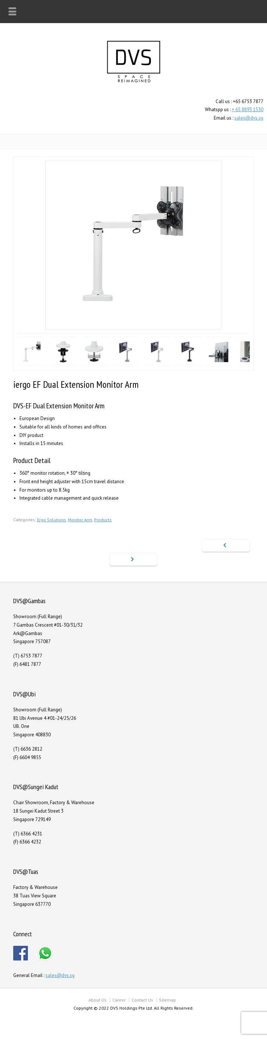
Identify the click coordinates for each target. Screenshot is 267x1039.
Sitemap (167, 1000)
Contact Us (142, 1000)
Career (119, 1000)
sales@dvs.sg (248, 118)
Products (103, 519)
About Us (98, 1000)
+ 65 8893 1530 (247, 109)
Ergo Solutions (51, 519)
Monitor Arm (80, 519)
